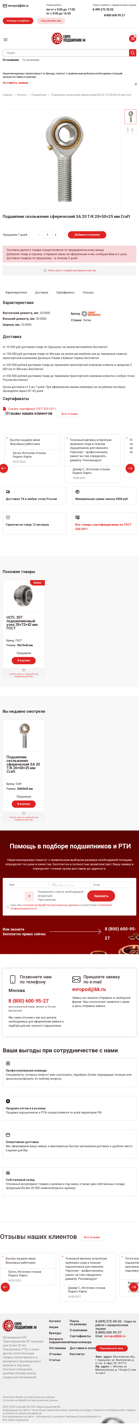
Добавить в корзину (87, 235)
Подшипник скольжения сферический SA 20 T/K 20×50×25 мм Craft (23, 764)
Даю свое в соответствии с (61, 907)
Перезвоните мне (53, 21)
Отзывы (55, 1354)
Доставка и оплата (84, 1348)
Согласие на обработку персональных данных (30, 1401)
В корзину (24, 661)
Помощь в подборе (19, 21)
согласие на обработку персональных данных (50, 905)
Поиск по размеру (78, 1323)
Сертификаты (80, 1336)
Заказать (101, 896)
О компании (78, 1330)
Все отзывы (70, 414)
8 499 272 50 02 (103, 9)
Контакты (77, 1354)
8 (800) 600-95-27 (29, 1002)
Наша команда (80, 1342)
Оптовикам (57, 1348)
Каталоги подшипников (59, 1341)
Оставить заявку (15, 83)
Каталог (55, 1321)
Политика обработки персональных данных (29, 1397)
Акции (53, 1327)
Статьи (54, 1360)
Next (130, 469)
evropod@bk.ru (89, 990)
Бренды (55, 1333)
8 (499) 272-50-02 (108, 1322)
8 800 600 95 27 (114, 15)
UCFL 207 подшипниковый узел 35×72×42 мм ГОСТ (22, 623)
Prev (5, 1288)
